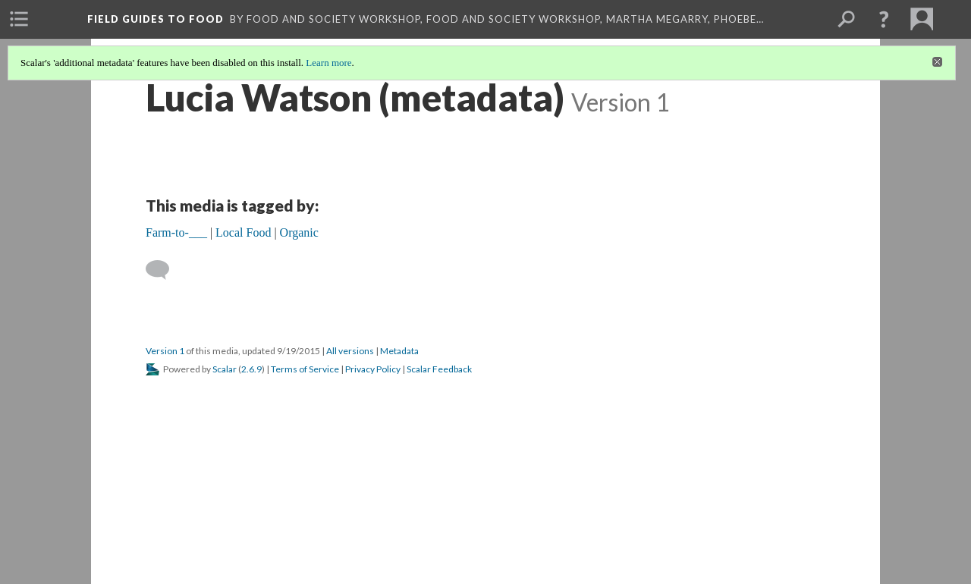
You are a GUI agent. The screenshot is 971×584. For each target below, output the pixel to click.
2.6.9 (251, 369)
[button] (884, 19)
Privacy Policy (373, 369)
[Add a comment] (164, 270)
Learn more (328, 62)
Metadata (399, 350)
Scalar (224, 369)
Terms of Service (305, 369)
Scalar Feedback (439, 369)
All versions (350, 350)
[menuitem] (19, 19)
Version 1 (165, 350)
